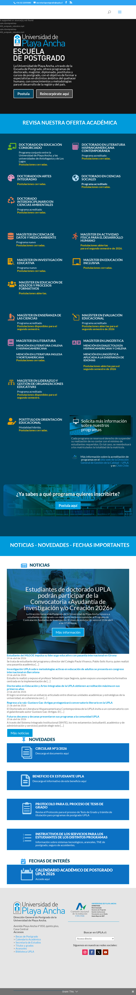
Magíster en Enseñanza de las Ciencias (39, 316)
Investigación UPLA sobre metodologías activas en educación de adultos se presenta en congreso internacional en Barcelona (65, 670)
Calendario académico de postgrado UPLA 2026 (74, 872)
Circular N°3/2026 (51, 748)
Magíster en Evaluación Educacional (102, 316)
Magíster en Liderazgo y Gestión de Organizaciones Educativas (40, 384)
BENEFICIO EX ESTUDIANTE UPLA (58, 776)
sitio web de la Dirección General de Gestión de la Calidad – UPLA (105, 461)
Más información (68, 632)
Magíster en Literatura (36, 341)
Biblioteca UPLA (25, 951)
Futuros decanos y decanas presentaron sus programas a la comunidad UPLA (53, 716)
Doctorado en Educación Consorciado (40, 146)
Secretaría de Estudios (28, 942)
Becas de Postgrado (27, 936)
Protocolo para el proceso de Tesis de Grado (69, 805)
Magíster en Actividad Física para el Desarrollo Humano (102, 237)
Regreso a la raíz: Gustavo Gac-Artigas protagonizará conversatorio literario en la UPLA (60, 702)
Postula (23, 93)
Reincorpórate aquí (54, 94)
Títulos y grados (25, 945)
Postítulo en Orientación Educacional (40, 421)
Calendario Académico (28, 939)
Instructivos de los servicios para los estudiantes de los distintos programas (71, 835)
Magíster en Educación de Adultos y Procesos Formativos (41, 285)
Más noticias (20, 733)
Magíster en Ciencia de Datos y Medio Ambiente (36, 235)
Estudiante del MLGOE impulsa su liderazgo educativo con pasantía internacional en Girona (61, 655)
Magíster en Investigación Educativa (39, 261)
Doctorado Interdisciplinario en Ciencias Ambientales (35, 202)
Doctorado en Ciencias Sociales (101, 177)
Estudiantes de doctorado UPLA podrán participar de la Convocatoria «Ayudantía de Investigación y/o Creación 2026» (68, 598)
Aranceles (21, 948)
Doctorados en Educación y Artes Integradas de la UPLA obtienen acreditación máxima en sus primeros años (63, 687)
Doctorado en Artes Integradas (34, 177)
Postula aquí (68, 505)
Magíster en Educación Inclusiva (103, 261)
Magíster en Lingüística (103, 341)
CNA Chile (122, 465)
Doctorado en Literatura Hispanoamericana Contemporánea (103, 148)
